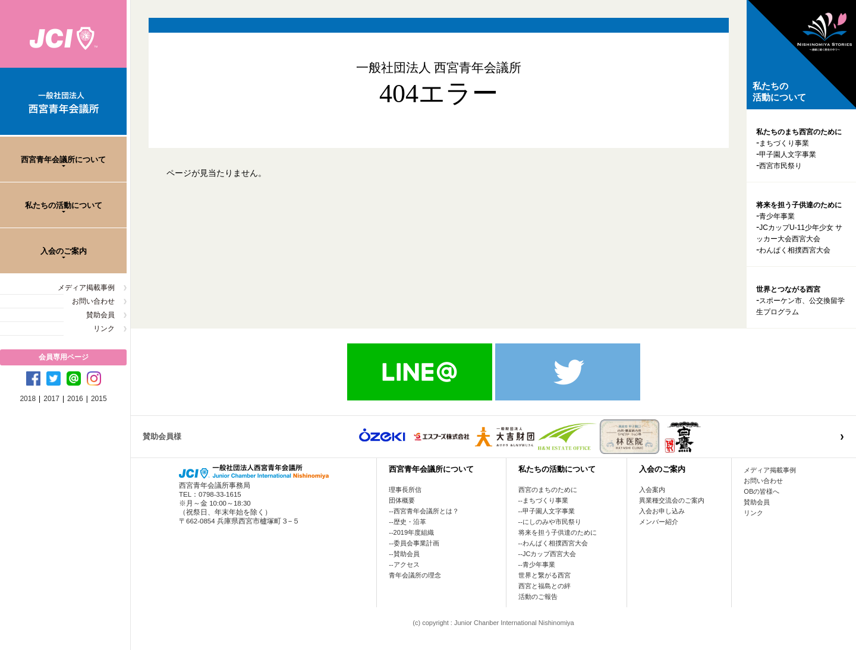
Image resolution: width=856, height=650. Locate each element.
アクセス (407, 564)
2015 (99, 399)
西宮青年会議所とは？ (426, 511)
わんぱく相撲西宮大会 (794, 250)
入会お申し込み (662, 511)
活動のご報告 (538, 596)
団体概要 (402, 500)
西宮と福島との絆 (544, 585)
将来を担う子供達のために (799, 205)
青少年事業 (777, 216)
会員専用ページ (64, 357)
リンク (104, 328)
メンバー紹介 (658, 521)
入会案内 (652, 489)
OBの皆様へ (761, 491)
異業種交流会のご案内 (671, 500)
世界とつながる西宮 (788, 289)
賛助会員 (100, 315)
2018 (28, 399)
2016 (75, 399)
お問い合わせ (93, 301)
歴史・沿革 (410, 521)
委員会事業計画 (416, 543)
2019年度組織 (414, 532)
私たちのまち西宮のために (799, 132)
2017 (51, 399)
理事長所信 (405, 489)
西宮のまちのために (547, 489)
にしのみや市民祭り (552, 521)
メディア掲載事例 (86, 287)
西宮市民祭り (780, 166)
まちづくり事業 (784, 143)
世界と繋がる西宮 (544, 575)
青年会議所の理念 (415, 575)
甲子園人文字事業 (787, 154)
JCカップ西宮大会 (549, 553)
